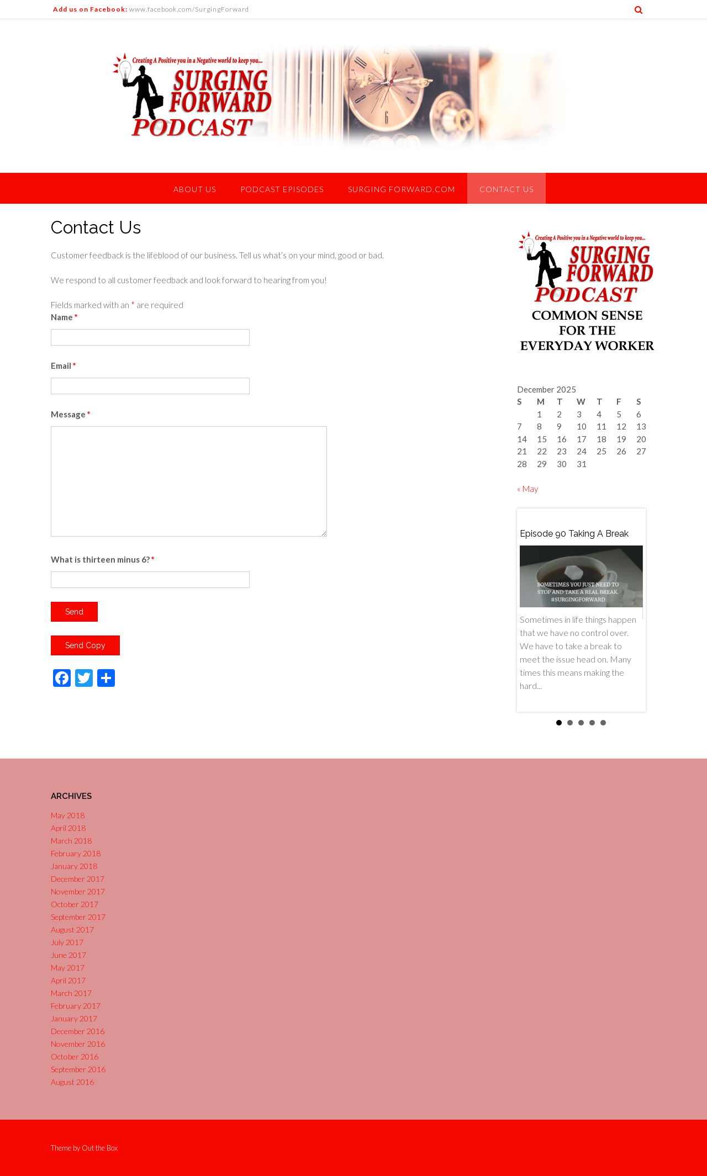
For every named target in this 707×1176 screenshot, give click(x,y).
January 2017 (74, 1018)
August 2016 (72, 1082)
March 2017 (71, 993)
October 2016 (74, 1056)
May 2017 (68, 967)
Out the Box (100, 1147)
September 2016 (78, 1069)
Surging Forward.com (401, 189)
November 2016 (78, 1043)
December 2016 (77, 1031)
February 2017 (76, 1005)
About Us (194, 189)
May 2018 (68, 815)
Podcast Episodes (282, 189)
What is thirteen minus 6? (103, 559)
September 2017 (78, 916)
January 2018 (74, 866)
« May (527, 489)
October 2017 (74, 904)
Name (64, 317)
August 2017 (72, 929)
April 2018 (68, 828)
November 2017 (78, 891)
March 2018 (71, 840)
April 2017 (68, 980)
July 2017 (67, 942)
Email (63, 365)
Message (71, 414)
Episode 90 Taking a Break (574, 533)
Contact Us (506, 189)
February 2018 (76, 853)
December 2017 (77, 878)
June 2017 (68, 955)
